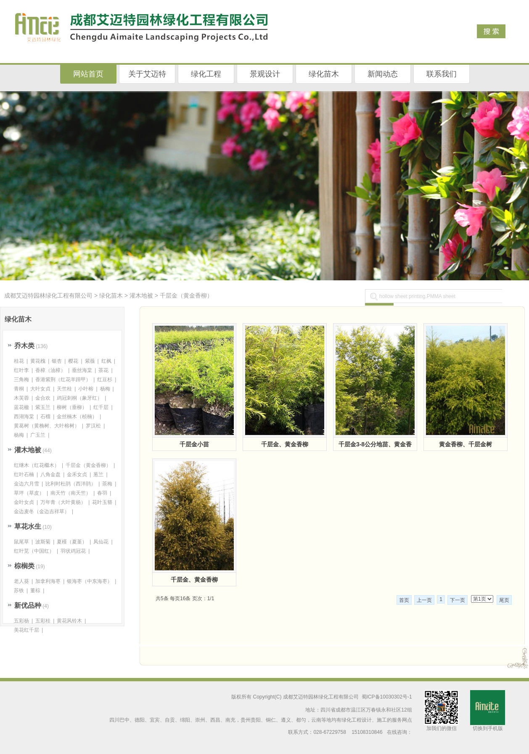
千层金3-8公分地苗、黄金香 (375, 444)
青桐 (19, 389)
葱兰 (98, 474)
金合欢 (42, 398)
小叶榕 (85, 389)
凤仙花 (100, 542)
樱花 (73, 361)
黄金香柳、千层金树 (465, 444)
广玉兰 (37, 435)
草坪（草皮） (29, 493)
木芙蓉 (21, 398)
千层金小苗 (194, 444)
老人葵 (21, 581)
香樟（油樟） (50, 370)
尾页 (504, 600)
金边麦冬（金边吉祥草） (41, 511)
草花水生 (27, 526)
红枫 (106, 361)
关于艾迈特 (147, 74)
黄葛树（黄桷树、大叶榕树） (46, 426)
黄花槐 (37, 361)
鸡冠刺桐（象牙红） (79, 398)
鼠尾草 (21, 542)
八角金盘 (50, 474)
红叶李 (21, 370)
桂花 (19, 361)
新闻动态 (383, 74)
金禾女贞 (77, 474)
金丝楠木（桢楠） (77, 416)
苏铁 (19, 590)
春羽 (102, 493)
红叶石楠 (24, 474)
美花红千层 (26, 630)
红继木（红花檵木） (36, 465)
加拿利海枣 (48, 581)
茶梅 (107, 484)
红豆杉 (104, 379)
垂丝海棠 (82, 370)
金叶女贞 (24, 502)
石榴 (45, 416)
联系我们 (441, 74)
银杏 (57, 361)
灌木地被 (141, 295)
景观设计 (265, 74)
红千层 (100, 407)
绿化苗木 (324, 74)
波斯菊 (42, 542)
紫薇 (90, 361)
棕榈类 (24, 565)
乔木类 (24, 345)
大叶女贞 (40, 389)
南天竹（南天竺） (70, 493)
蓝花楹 (21, 407)
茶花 (103, 370)
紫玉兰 (42, 407)
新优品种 (27, 605)
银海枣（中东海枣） (89, 581)
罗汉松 (93, 426)
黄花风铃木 (69, 621)
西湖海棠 (24, 416)
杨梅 (105, 389)
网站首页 (88, 74)
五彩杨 (21, 621)
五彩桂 (42, 621)
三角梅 (21, 379)
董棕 (35, 590)
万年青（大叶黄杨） (63, 502)
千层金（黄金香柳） (186, 295)
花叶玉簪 (102, 502)
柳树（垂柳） (72, 407)
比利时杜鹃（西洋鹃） (70, 484)
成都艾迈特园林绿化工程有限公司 (48, 295)
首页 (404, 600)
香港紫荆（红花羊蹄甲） (63, 379)
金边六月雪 (26, 484)
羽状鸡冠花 (73, 551)
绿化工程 (206, 74)
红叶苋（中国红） (34, 551)
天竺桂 (64, 389)
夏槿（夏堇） (72, 542)
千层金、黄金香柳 (284, 444)
